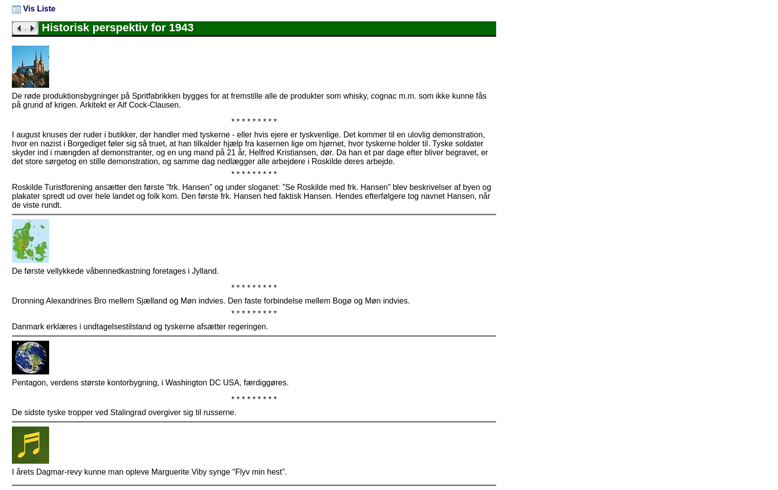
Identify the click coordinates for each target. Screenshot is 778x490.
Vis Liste (34, 8)
